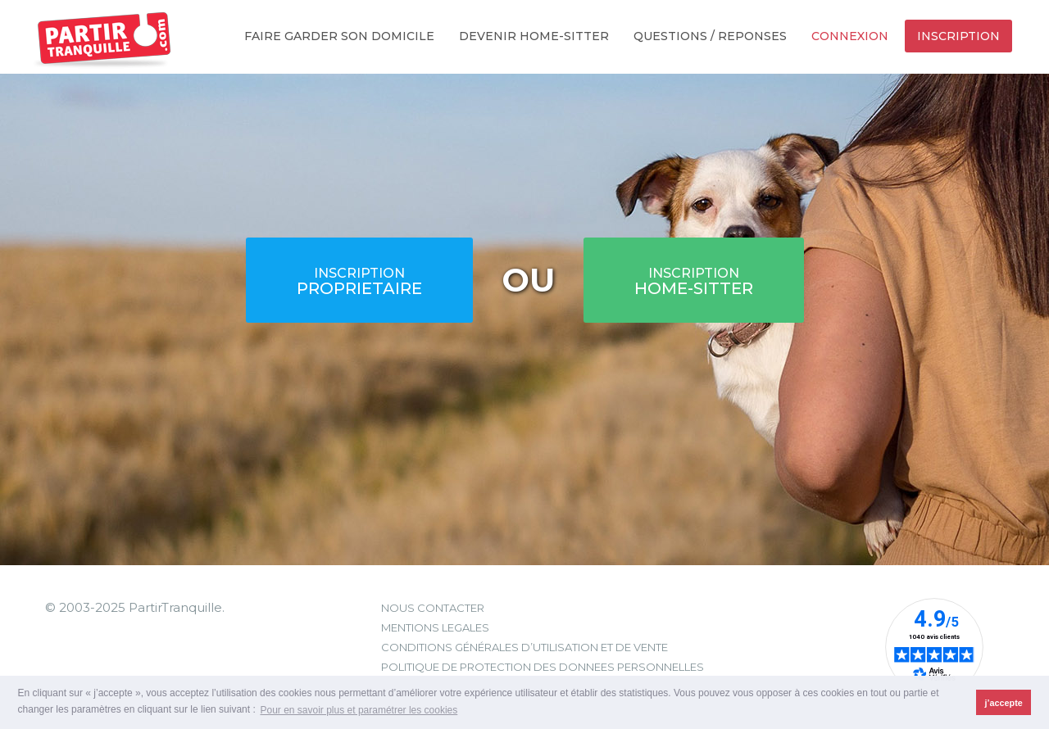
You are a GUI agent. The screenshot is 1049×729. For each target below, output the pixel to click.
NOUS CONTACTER (432, 607)
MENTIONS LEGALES (435, 627)
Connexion (849, 36)
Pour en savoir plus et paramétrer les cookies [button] (358, 710)
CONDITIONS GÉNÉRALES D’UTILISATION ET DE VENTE (524, 647)
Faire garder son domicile (339, 36)
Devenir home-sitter (534, 36)
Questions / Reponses (710, 36)
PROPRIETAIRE (359, 281)
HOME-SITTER (693, 281)
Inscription (958, 36)
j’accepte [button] (1004, 703)
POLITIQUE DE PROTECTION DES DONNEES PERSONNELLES (542, 666)
